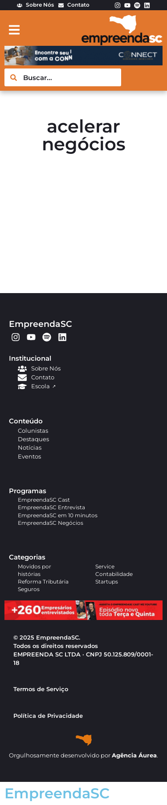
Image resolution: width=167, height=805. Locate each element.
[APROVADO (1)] (83, 618)
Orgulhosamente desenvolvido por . (83, 755)
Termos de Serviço (40, 689)
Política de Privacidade (48, 715)
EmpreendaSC (40, 323)
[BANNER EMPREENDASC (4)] (83, 63)
